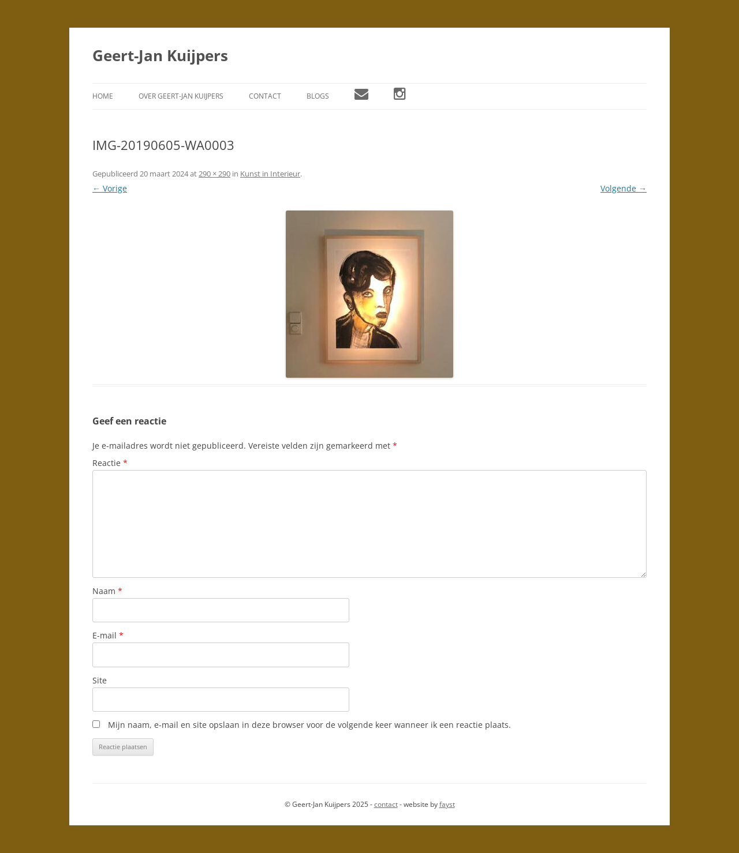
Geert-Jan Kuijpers (160, 55)
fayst (447, 804)
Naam (107, 590)
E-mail (108, 635)
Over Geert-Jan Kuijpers (181, 96)
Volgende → (623, 188)
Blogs (318, 96)
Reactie (110, 462)
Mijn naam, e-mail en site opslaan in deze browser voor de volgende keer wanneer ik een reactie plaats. (309, 724)
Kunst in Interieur (270, 173)
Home (102, 96)
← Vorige (109, 188)
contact (386, 804)
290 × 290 (214, 173)
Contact (265, 96)
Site (99, 680)
